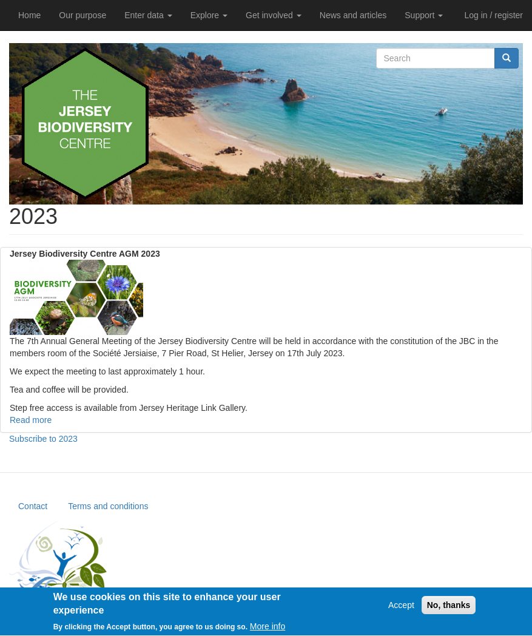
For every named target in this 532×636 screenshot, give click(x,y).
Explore (208, 15)
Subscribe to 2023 (43, 439)
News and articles (353, 15)
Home (29, 15)
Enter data (148, 15)
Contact (32, 506)
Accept (401, 609)
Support (424, 15)
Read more (31, 420)
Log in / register (494, 15)
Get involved (273, 15)
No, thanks (449, 609)
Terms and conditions (108, 506)
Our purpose (82, 15)
